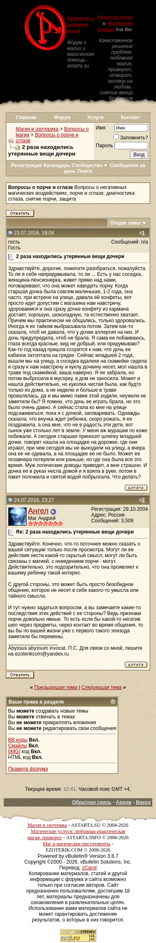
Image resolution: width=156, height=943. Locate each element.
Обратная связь (91, 802)
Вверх (143, 802)
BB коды (17, 740)
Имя (100, 128)
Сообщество (90, 165)
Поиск (84, 171)
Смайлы (17, 746)
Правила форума (28, 769)
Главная (26, 117)
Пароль (104, 145)
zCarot (89, 868)
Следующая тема (101, 687)
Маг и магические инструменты (76, 844)
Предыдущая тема (56, 687)
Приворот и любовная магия (80, 24)
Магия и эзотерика (37, 129)
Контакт (130, 117)
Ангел (38, 510)
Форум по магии (115, 17)
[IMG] (14, 751)
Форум (62, 117)
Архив (123, 802)
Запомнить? (130, 138)
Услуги (95, 117)
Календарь (57, 165)
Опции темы (125, 223)
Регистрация (26, 165)
